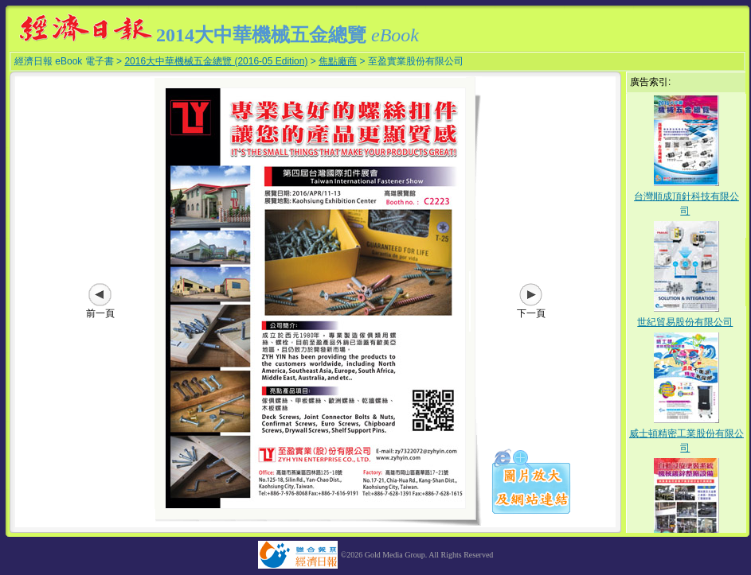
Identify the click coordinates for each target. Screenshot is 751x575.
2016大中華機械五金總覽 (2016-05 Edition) (215, 61)
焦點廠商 (338, 61)
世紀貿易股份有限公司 (685, 322)
